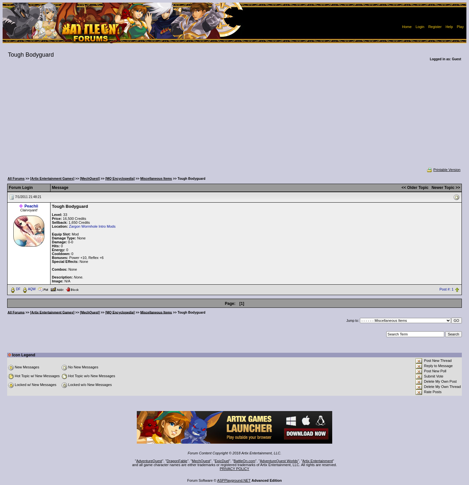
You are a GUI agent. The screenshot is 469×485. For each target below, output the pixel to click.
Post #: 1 (446, 289)
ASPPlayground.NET (234, 480)
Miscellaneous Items (156, 178)
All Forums (15, 178)
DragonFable (177, 461)
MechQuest (201, 461)
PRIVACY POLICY (234, 469)
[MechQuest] (90, 178)
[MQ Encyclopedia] (120, 178)
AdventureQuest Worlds (279, 461)
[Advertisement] (234, 118)
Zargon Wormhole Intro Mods (92, 226)
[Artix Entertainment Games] (52, 178)
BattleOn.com (244, 461)
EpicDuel (222, 461)
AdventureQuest (149, 461)
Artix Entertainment (317, 461)
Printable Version (443, 170)
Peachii (31, 206)
